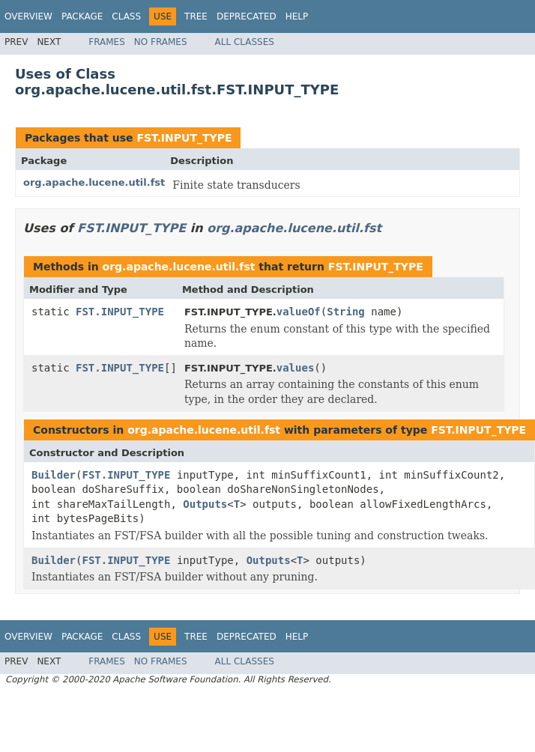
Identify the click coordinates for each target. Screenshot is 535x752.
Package (82, 16)
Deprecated (246, 16)
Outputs (205, 504)
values (295, 368)
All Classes (244, 42)
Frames (106, 42)
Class (126, 16)
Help (297, 16)
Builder (53, 475)
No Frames (160, 42)
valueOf (298, 312)
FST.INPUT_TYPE (184, 138)
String (346, 312)
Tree (196, 16)
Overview (28, 16)
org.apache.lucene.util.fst (94, 182)
